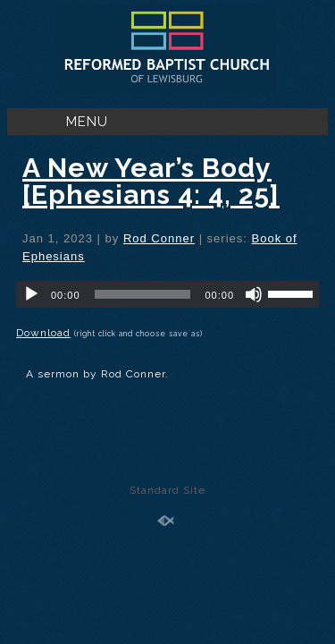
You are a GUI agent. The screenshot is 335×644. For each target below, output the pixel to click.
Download (43, 332)
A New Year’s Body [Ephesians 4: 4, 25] (151, 181)
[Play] (31, 294)
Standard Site (167, 490)
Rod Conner (159, 238)
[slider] (143, 294)
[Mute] (254, 294)
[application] (167, 294)
